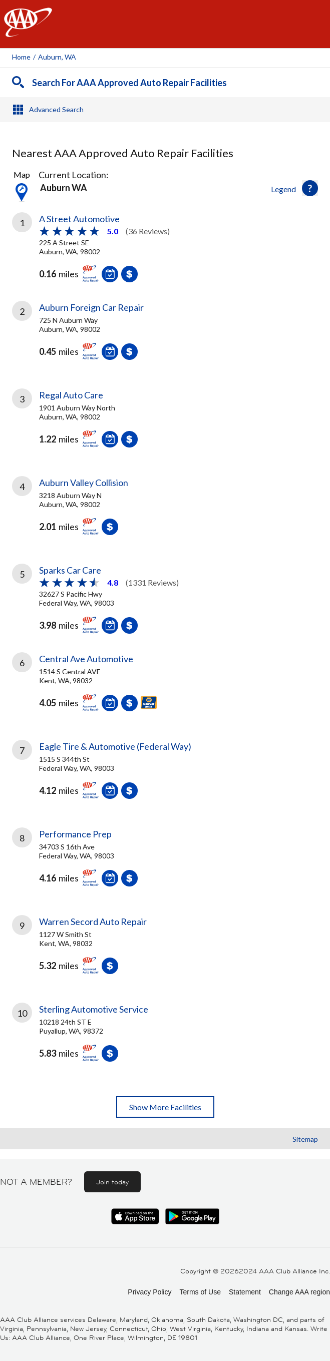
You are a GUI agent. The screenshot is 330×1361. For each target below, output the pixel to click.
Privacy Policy (149, 1292)
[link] (165, 249)
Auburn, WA (57, 57)
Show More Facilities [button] (165, 1107)
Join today (112, 1181)
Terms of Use (199, 1292)
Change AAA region (299, 1292)
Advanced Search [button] (56, 109)
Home (21, 57)
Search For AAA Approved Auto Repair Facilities (129, 82)
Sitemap (305, 1139)
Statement (245, 1292)
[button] (310, 188)
